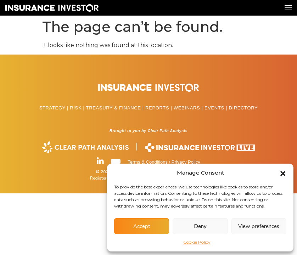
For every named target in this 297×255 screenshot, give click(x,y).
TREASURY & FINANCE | (116, 107)
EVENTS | (216, 107)
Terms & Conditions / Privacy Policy (164, 162)
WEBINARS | (189, 107)
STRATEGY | (54, 107)
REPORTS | (159, 107)
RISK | (78, 107)
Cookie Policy (197, 242)
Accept (141, 226)
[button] (282, 172)
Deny (200, 226)
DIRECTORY (243, 107)
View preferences (258, 226)
